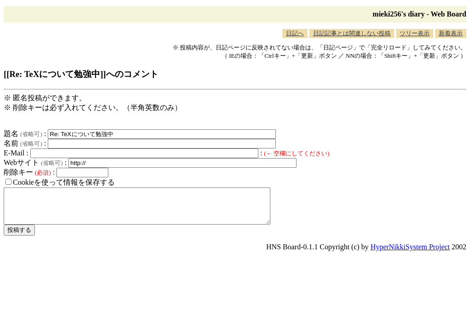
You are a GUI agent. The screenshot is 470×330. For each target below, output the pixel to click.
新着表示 (451, 33)
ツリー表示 (415, 33)
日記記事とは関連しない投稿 (352, 33)
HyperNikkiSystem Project (410, 254)
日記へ (295, 33)
